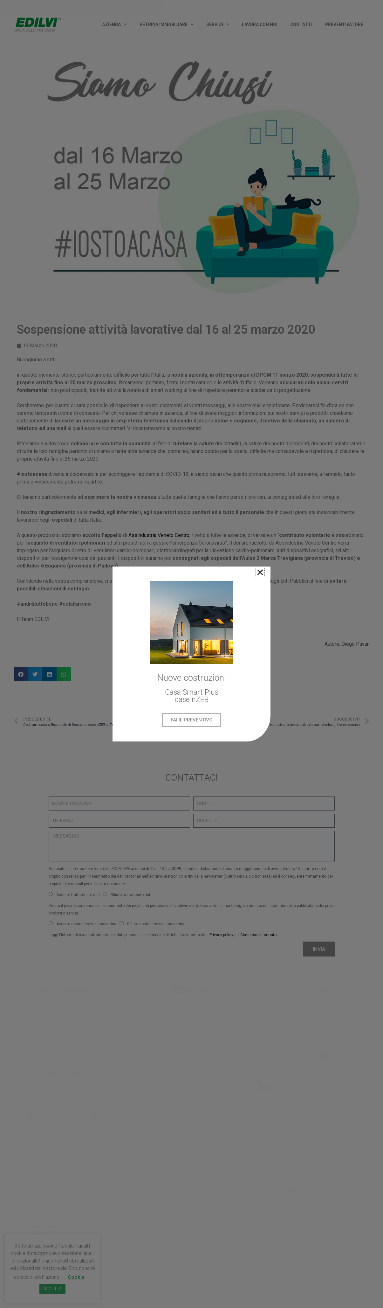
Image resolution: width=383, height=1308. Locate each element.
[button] (260, 572)
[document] (191, 654)
